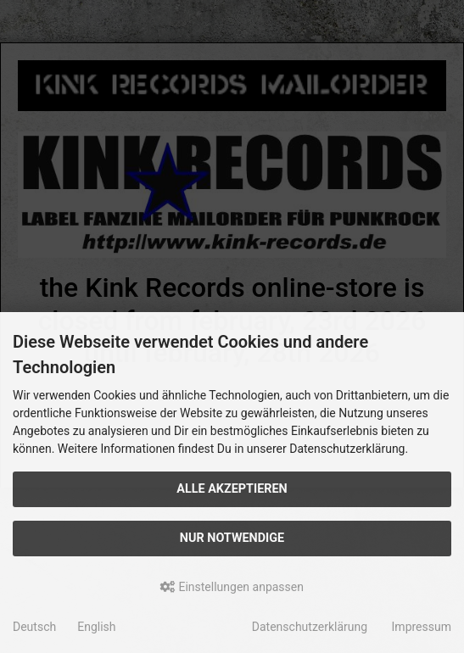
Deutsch (34, 626)
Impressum (421, 626)
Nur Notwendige (232, 538)
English (96, 626)
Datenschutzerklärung (309, 626)
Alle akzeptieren (232, 489)
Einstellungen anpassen (232, 587)
